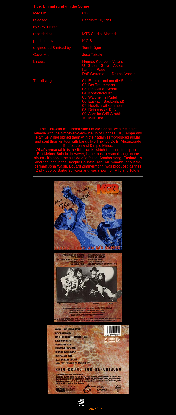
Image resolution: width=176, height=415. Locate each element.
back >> (95, 408)
